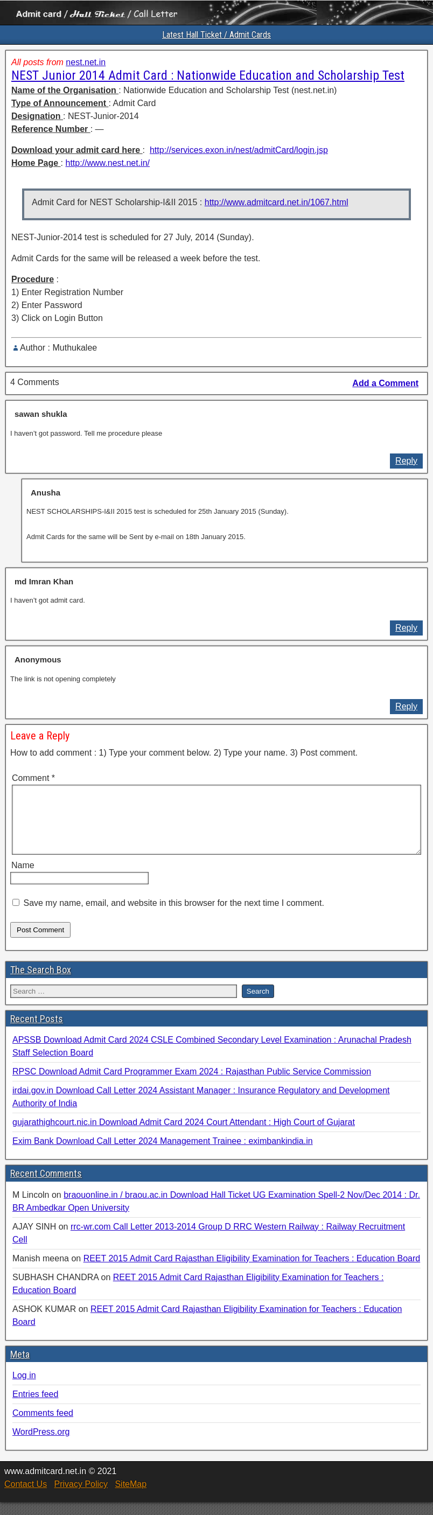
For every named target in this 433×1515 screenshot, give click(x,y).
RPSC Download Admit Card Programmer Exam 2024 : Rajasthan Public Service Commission (191, 1084)
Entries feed (35, 1407)
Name (22, 878)
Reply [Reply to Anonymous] (406, 706)
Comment (33, 778)
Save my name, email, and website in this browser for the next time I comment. (173, 915)
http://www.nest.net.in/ (107, 162)
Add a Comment (385, 383)
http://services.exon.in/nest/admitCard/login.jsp (239, 150)
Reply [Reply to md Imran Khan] (406, 627)
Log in (24, 1388)
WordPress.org (40, 1444)
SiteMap (130, 1497)
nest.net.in (86, 62)
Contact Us (25, 1497)
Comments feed (42, 1425)
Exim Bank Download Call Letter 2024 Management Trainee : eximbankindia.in (162, 1153)
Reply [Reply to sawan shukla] (406, 460)
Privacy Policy (81, 1497)
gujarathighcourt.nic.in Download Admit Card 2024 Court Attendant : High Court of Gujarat (183, 1135)
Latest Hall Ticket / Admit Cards (216, 35)
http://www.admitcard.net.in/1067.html (276, 202)
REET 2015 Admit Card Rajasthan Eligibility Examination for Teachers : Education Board (252, 1271)
